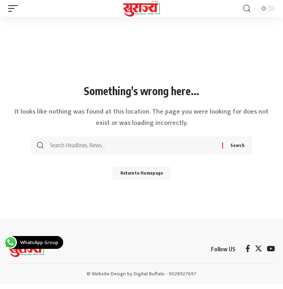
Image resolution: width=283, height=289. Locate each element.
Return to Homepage (141, 172)
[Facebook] (248, 249)
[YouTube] (271, 249)
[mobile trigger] (15, 8)
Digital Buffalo (149, 274)
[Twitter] (258, 249)
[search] (246, 8)
